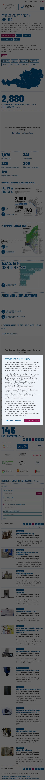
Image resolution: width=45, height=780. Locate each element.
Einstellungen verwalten (13, 420)
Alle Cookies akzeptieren (32, 420)
